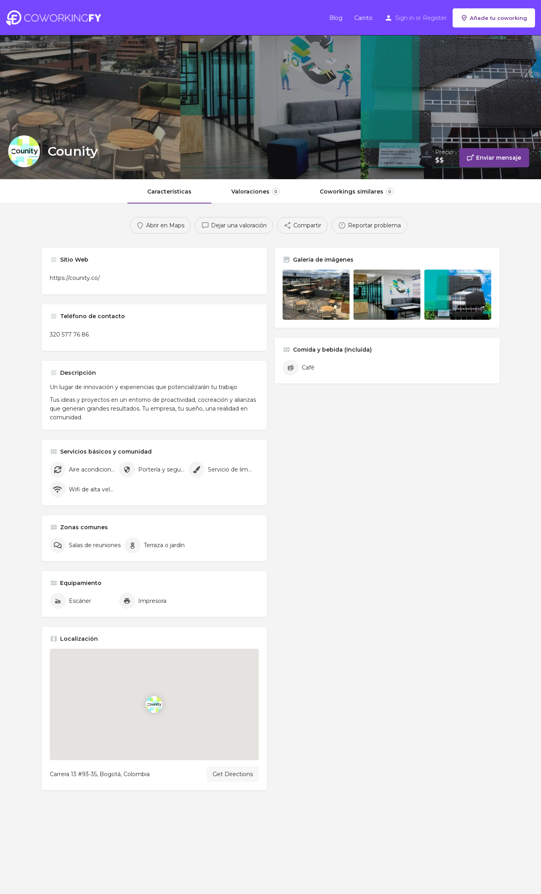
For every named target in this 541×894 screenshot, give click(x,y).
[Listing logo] (24, 151)
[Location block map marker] (154, 704)
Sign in (404, 18)
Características (169, 191)
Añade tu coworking (494, 18)
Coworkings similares (357, 191)
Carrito (363, 18)
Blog (335, 18)
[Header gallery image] (90, 89)
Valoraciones (255, 191)
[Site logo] (55, 17)
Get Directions (233, 774)
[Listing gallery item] (316, 295)
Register (435, 18)
